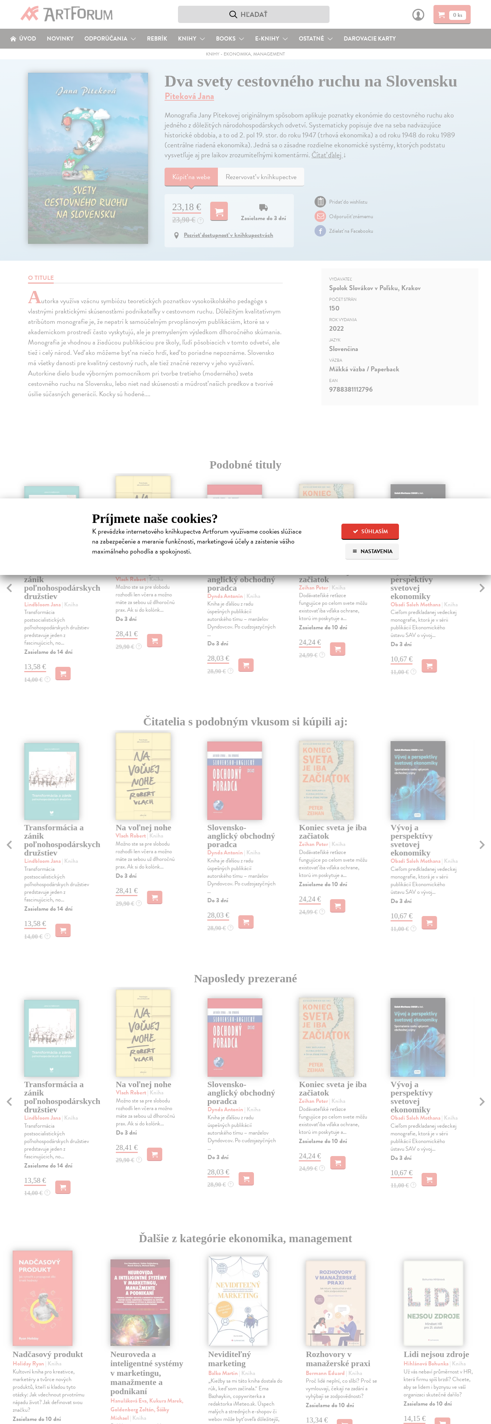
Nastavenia (372, 551)
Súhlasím (370, 531)
